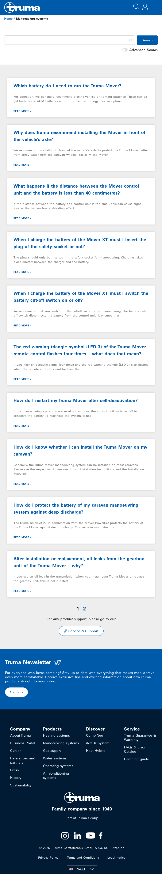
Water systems (55, 758)
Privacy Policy (48, 857)
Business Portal (22, 743)
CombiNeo (94, 735)
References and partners (22, 760)
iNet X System (97, 743)
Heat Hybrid (95, 750)
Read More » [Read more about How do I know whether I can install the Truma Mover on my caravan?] (22, 483)
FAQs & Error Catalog (135, 749)
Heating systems (56, 735)
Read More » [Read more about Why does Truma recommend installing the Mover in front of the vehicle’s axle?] (22, 164)
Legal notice (116, 857)
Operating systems (58, 766)
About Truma (20, 735)
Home (8, 18)
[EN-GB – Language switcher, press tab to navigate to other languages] (82, 869)
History (16, 777)
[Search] (69, 40)
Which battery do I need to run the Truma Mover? (68, 85)
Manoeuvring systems (61, 743)
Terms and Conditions (83, 857)
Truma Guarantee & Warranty (140, 737)
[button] (136, 6)
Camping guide (136, 759)
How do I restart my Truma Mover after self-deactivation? (76, 400)
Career (15, 750)
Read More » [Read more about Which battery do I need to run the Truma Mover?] (22, 111)
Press (14, 770)
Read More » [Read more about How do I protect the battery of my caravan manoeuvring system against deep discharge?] (22, 537)
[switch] (125, 49)
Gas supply (52, 750)
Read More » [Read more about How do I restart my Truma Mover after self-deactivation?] (22, 425)
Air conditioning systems (56, 775)
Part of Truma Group (81, 818)
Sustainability (21, 785)
